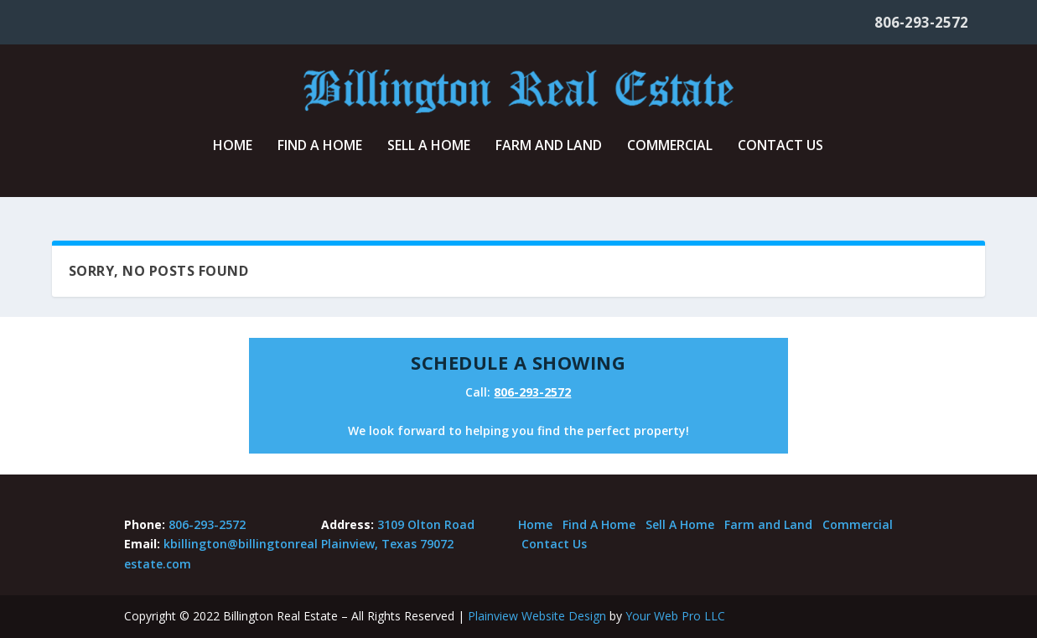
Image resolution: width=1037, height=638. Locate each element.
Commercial (670, 156)
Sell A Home (428, 156)
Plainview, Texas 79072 (387, 544)
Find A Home (319, 156)
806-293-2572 (921, 22)
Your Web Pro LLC (675, 616)
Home (232, 156)
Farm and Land (548, 156)
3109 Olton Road (425, 524)
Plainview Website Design (537, 616)
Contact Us (780, 156)
